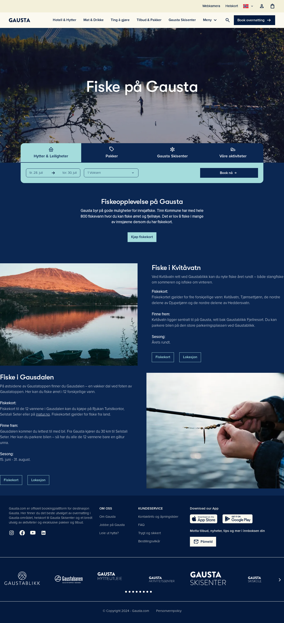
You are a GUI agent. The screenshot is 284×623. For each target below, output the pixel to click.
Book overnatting (254, 20)
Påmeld (203, 542)
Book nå (229, 173)
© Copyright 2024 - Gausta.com (126, 611)
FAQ (141, 525)
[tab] (51, 153)
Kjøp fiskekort (142, 237)
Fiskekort (163, 357)
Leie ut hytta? (109, 533)
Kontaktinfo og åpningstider (158, 517)
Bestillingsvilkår (149, 541)
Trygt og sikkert (149, 533)
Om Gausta (107, 517)
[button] (111, 172)
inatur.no (43, 414)
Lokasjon (190, 357)
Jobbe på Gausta (112, 525)
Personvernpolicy (168, 611)
